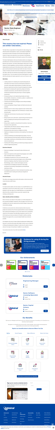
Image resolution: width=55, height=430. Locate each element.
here (49, 1)
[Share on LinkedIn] (38, 50)
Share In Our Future (44, 333)
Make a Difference (31, 333)
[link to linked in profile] (44, 79)
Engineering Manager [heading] (31, 281)
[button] (53, 428)
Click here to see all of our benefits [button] (27, 376)
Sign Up (39, 389)
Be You (8, 333)
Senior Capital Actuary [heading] (28, 306)
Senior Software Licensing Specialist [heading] (30, 294)
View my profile (44, 76)
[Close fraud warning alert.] (54, 2)
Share (39, 47)
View (46, 286)
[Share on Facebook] (40, 50)
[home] (9, 408)
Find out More (45, 250)
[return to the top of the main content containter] (52, 424)
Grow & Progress (18, 333)
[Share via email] (42, 50)
